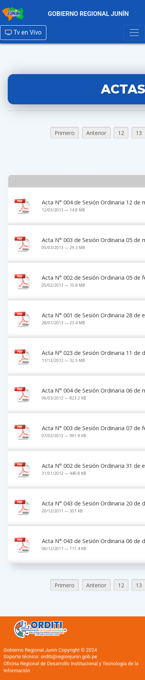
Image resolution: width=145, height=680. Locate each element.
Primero (65, 133)
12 (121, 133)
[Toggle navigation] (134, 32)
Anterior (96, 133)
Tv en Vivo (23, 32)
